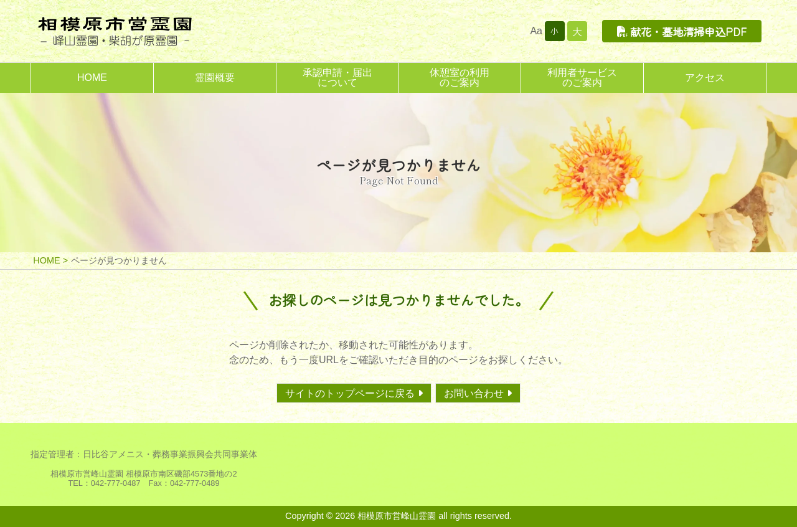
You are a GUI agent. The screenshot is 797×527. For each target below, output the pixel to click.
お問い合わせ (474, 393)
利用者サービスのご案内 (582, 77)
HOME (92, 77)
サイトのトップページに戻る (350, 393)
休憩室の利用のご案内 (459, 77)
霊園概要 (215, 77)
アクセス (705, 77)
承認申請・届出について (337, 77)
